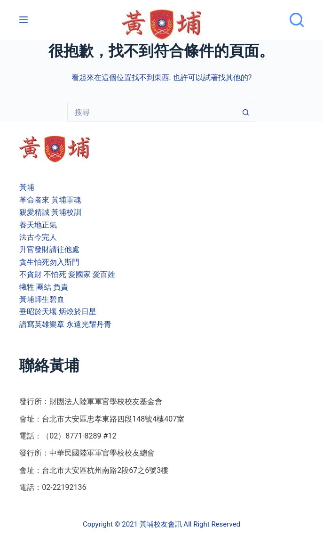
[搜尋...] (151, 112)
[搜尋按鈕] (245, 112)
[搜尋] (297, 20)
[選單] (23, 20)
